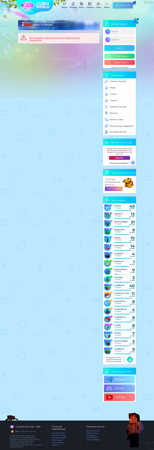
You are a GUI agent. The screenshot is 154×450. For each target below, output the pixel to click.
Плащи (110, 100)
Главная (26, 23)
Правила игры (92, 433)
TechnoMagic (121, 222)
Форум (64, 6)
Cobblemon (120, 317)
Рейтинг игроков (115, 107)
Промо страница (93, 431)
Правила (73, 6)
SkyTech (118, 214)
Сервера (90, 6)
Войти (119, 48)
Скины (110, 94)
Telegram (116, 379)
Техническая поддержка (119, 126)
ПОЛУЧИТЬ (113, 188)
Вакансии (56, 445)
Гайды (98, 6)
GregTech (119, 253)
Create (117, 325)
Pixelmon (119, 261)
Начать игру (123, 4)
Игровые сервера (59, 438)
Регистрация (117, 56)
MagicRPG (119, 229)
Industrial (119, 245)
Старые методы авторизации (119, 67)
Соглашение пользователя (91, 436)
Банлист (111, 113)
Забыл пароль (118, 62)
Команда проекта (115, 132)
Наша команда (58, 442)
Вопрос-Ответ (113, 120)
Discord (115, 388)
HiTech (45, 23)
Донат (81, 6)
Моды (109, 88)
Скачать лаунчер (115, 81)
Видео (107, 6)
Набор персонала (57, 23)
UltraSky (118, 277)
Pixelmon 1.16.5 (121, 293)
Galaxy (117, 237)
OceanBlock (120, 309)
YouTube (115, 397)
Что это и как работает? (119, 163)
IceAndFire (119, 301)
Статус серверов (93, 440)
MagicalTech (120, 269)
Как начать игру (58, 433)
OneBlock (119, 285)
